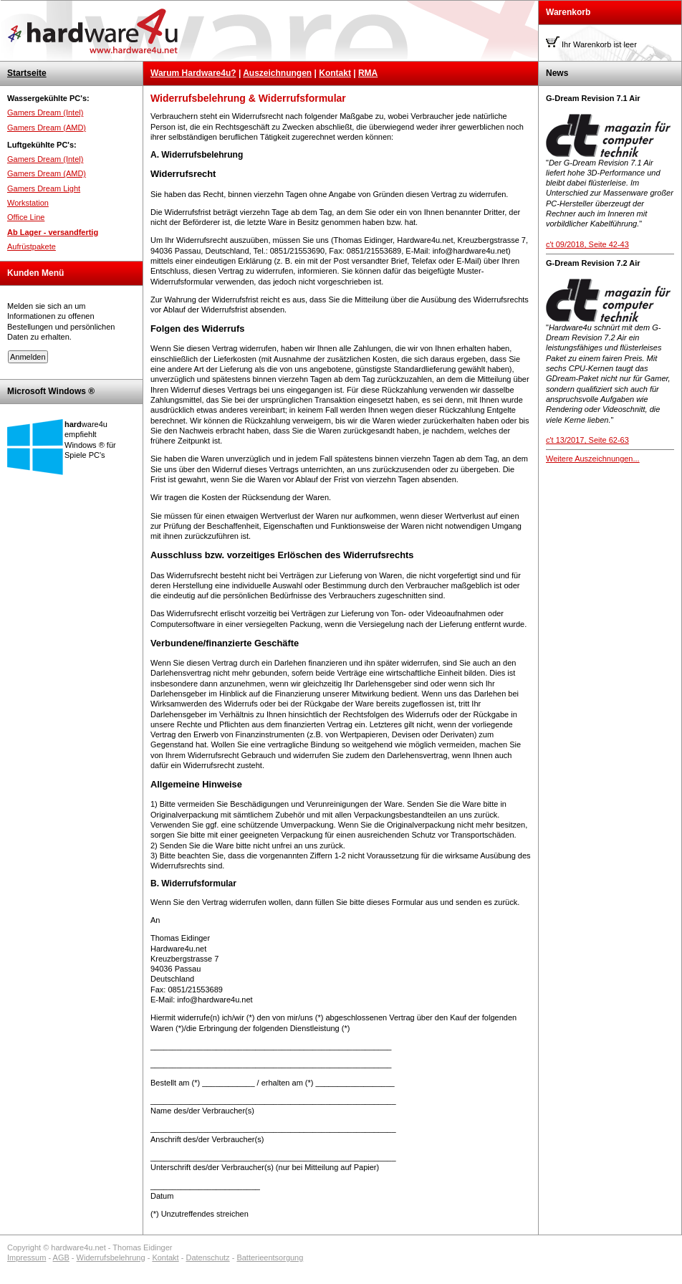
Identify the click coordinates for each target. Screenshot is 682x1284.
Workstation (28, 202)
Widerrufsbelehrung (111, 1257)
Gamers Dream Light (43, 188)
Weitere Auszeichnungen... (593, 458)
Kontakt (335, 73)
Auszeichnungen (277, 73)
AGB (61, 1257)
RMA (368, 73)
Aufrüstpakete (31, 246)
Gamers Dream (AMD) (46, 127)
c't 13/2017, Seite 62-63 (587, 440)
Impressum (26, 1257)
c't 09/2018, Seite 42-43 (587, 244)
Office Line (25, 217)
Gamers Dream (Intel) (45, 112)
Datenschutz (207, 1257)
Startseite (27, 73)
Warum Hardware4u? (193, 73)
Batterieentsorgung (269, 1257)
